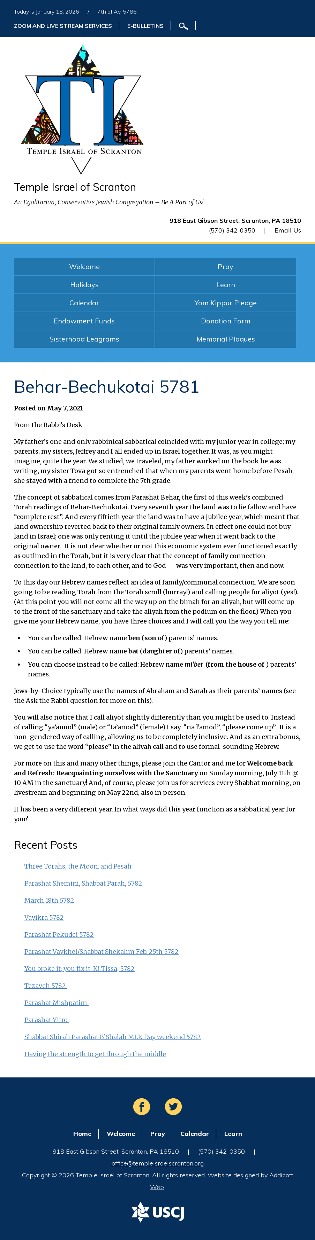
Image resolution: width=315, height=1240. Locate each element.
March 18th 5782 (49, 900)
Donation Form (225, 320)
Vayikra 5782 (44, 917)
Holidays (84, 284)
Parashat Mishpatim (56, 1003)
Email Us (288, 230)
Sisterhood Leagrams (84, 339)
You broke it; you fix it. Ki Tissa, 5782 (79, 969)
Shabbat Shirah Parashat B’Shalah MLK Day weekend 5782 (112, 1037)
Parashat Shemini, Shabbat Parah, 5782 (83, 883)
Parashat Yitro (46, 1020)
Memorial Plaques (225, 339)
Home (82, 1134)
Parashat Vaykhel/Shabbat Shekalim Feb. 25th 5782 (101, 952)
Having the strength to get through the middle (95, 1054)
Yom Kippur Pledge (226, 302)
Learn (225, 284)
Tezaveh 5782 (45, 986)
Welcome (84, 266)
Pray (225, 266)
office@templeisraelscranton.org (158, 1163)
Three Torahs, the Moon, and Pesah (78, 866)
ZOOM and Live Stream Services (63, 25)
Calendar (84, 302)
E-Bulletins (145, 25)
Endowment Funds (84, 320)
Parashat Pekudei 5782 (59, 935)
